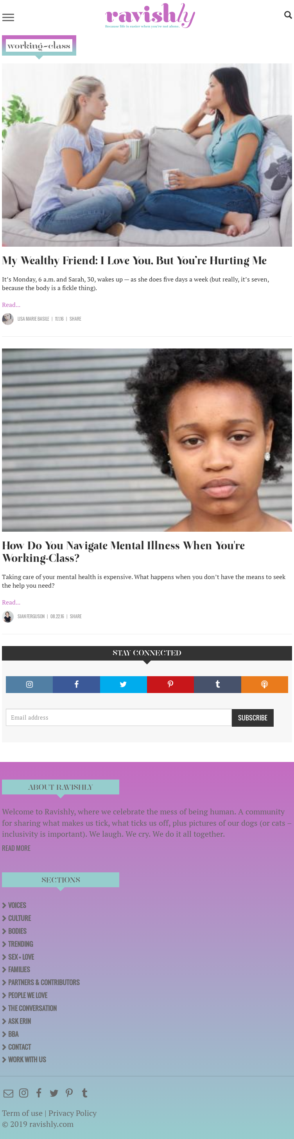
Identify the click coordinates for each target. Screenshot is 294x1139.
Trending (20, 944)
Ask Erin (19, 1021)
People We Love (27, 995)
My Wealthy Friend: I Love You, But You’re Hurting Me (134, 260)
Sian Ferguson (31, 616)
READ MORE (16, 848)
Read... (11, 304)
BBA (13, 1034)
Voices (17, 905)
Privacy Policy (72, 1113)
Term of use (22, 1113)
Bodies (17, 931)
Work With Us (27, 1059)
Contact (19, 1047)
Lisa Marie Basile (33, 319)
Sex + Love (21, 957)
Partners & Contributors (44, 982)
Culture (19, 918)
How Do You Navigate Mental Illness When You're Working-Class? (123, 552)
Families (19, 969)
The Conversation (32, 1008)
